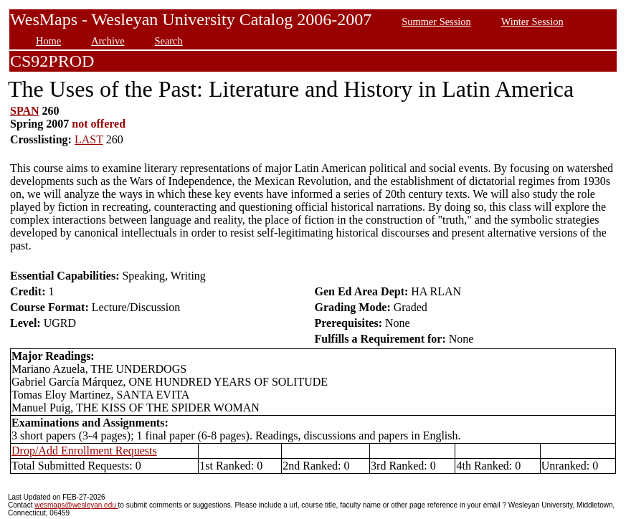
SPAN (24, 111)
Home (48, 41)
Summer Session (436, 21)
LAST (89, 139)
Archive (107, 41)
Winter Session (532, 21)
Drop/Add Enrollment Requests (84, 450)
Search (169, 41)
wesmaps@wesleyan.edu (76, 505)
